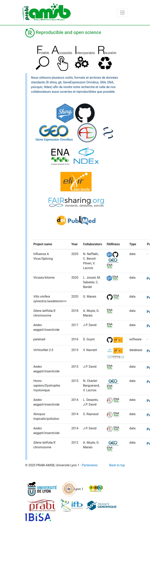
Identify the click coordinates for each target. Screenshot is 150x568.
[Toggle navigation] (122, 12)
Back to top (117, 465)
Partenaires (90, 465)
